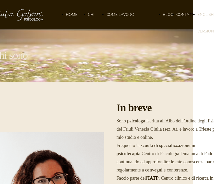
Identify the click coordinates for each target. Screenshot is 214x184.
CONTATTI (185, 14)
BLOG (168, 14)
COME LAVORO (120, 14)
